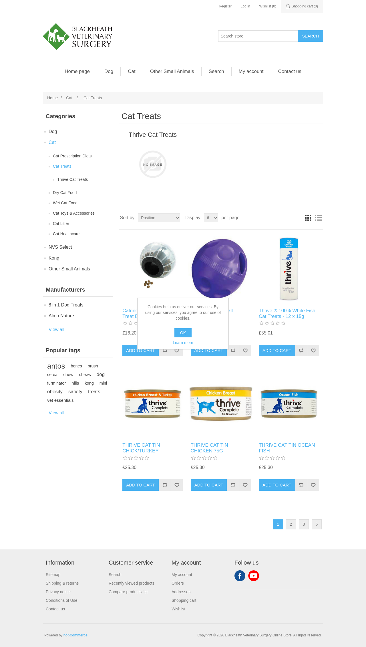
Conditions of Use (61, 600)
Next (317, 524)
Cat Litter (61, 223)
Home (52, 98)
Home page (77, 71)
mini (103, 383)
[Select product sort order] (159, 217)
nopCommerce (75, 635)
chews (85, 374)
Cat (131, 71)
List (318, 217)
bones (76, 366)
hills (75, 383)
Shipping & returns (62, 583)
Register (225, 6)
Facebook (239, 575)
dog (101, 374)
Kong (54, 258)
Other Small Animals (172, 71)
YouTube (253, 575)
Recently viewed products (131, 583)
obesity (55, 391)
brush (93, 366)
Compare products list (128, 591)
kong (89, 383)
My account (251, 71)
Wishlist (178, 609)
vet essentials (60, 400)
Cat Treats (62, 166)
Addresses (181, 591)
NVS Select (60, 247)
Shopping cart (184, 600)
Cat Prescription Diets (72, 156)
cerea (52, 374)
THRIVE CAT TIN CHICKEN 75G (209, 448)
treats (94, 391)
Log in (245, 6)
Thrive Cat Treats (72, 179)
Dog (108, 71)
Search (216, 71)
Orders (178, 583)
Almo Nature (61, 315)
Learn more (183, 342)
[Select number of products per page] (211, 217)
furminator (56, 383)
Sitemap (53, 574)
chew (68, 374)
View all (56, 329)
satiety (75, 391)
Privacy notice (58, 591)
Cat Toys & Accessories (74, 213)
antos (56, 366)
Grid (308, 217)
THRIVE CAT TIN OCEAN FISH (287, 448)
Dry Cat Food (65, 192)
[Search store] (258, 36)
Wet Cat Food (65, 203)
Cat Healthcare (66, 234)
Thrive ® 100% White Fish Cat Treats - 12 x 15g (287, 313)
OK (183, 333)
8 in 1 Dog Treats (66, 304)
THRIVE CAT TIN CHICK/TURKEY (141, 448)
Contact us (289, 71)
